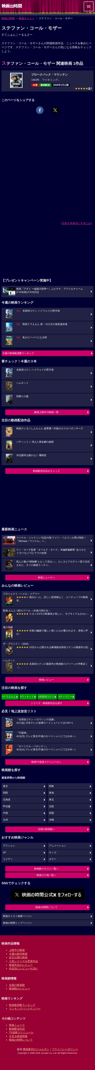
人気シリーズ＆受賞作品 (23, 961)
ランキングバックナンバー (25, 1008)
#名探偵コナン (46, 696)
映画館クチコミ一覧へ (46, 868)
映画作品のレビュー (21, 964)
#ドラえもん (9, 696)
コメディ (8, 859)
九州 (5, 820)
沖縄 (51, 820)
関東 (51, 786)
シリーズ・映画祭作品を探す (46, 703)
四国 (51, 813)
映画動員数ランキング (22, 1005)
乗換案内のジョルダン (36, 1049)
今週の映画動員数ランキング (18, 353)
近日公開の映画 (18, 957)
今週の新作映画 (18, 953)
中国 (5, 813)
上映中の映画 (17, 950)
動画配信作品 (17, 1028)
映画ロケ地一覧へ (46, 875)
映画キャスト (27, 18)
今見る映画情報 (18, 1036)
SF (4, 852)
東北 (51, 799)
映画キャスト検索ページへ (17, 916)
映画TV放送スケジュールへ (46, 762)
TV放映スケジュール (21, 1032)
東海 (51, 792)
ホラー (52, 859)
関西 (5, 792)
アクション (9, 845)
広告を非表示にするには (76, 223)
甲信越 (6, 806)
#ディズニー (65, 696)
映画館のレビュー (19, 988)
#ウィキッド (27, 696)
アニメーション (57, 845)
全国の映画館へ (46, 829)
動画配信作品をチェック (46, 471)
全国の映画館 (17, 984)
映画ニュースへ (46, 577)
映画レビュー (46, 679)
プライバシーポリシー (65, 1049)
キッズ (52, 852)
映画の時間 (8, 18)
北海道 (6, 799)
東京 (5, 786)
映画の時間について (46, 907)
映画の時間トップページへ (17, 923)
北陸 (51, 806)
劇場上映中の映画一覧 (46, 412)
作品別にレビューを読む (23, 968)
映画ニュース (17, 1025)
